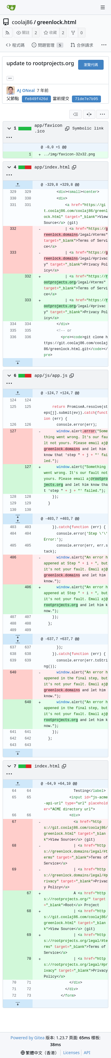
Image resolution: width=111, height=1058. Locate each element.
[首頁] (11, 7)
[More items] (104, 45)
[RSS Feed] (7, 33)
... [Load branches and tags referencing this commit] (10, 78)
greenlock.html (56, 22)
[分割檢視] (89, 114)
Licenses (71, 1052)
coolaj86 (22, 22)
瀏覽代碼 (91, 64)
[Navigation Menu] (102, 7)
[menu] (102, 114)
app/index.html (52, 167)
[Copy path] (66, 128)
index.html (47, 766)
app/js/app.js (51, 375)
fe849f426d (36, 99)
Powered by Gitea (28, 1037)
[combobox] (75, 114)
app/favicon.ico (48, 128)
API (87, 1052)
